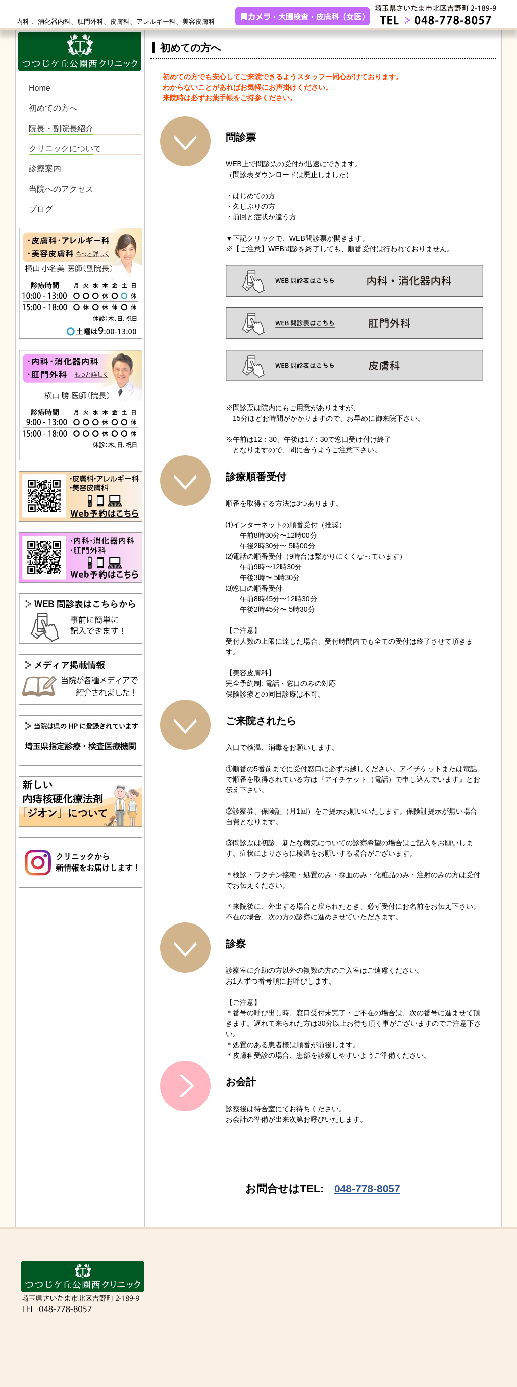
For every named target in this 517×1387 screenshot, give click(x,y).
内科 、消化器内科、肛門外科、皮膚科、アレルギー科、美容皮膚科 (115, 21)
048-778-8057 (367, 1188)
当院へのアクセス (61, 189)
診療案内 (45, 168)
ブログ (41, 209)
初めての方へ (53, 108)
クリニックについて (65, 148)
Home (39, 88)
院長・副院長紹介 (61, 128)
